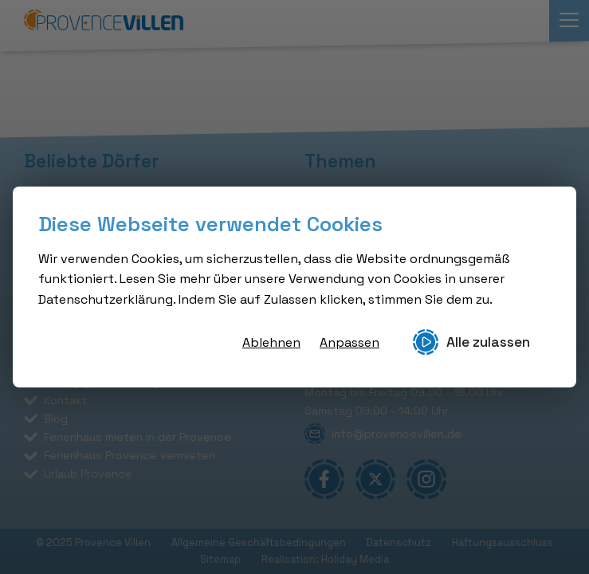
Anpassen (349, 342)
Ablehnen (271, 342)
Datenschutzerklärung (105, 299)
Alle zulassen (471, 342)
